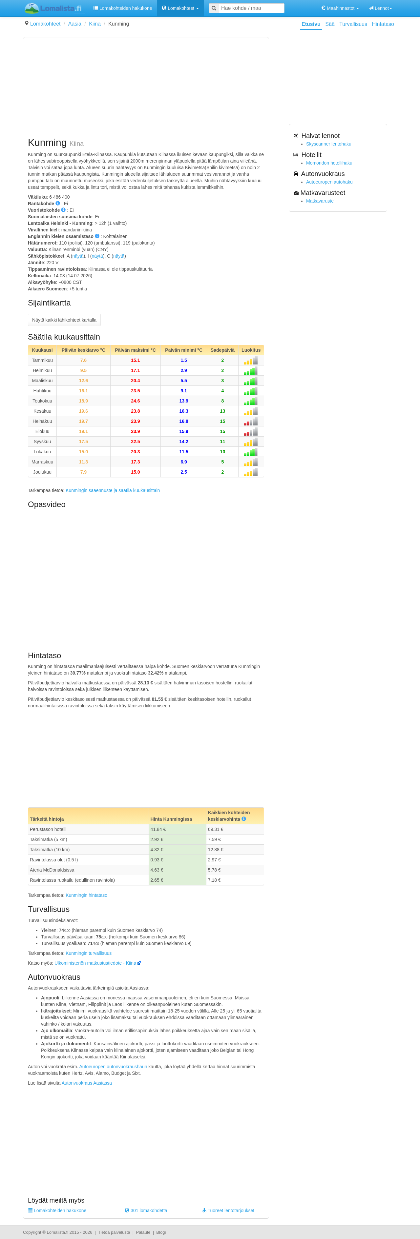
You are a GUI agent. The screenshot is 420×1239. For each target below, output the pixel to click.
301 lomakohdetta (146, 1210)
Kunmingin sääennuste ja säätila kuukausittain (113, 490)
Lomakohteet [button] (180, 8)
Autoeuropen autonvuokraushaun (113, 1066)
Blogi (161, 1232)
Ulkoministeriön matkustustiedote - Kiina (95, 963)
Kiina (95, 24)
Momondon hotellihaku (329, 163)
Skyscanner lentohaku (328, 144)
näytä (77, 256)
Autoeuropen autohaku (329, 182)
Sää (329, 24)
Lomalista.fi (57, 1232)
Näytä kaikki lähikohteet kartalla (64, 320)
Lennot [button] (380, 8)
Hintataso (383, 24)
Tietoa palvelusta (114, 1232)
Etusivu (311, 24)
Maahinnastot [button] (340, 8)
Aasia (74, 24)
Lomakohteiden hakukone (123, 8)
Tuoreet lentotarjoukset (228, 1210)
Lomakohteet (45, 24)
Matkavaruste (320, 201)
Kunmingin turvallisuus (89, 953)
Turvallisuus (353, 24)
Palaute (143, 1232)
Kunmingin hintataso (86, 895)
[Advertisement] (146, 88)
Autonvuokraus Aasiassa (87, 1083)
